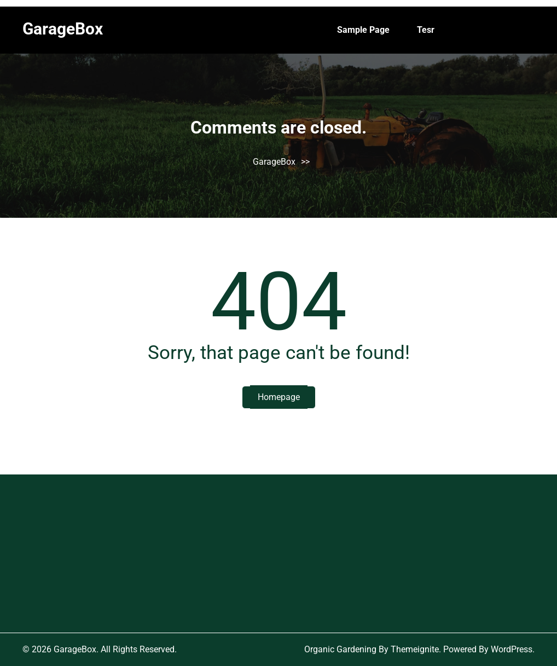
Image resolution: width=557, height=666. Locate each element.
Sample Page (363, 30)
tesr (425, 30)
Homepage (279, 397)
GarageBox (62, 28)
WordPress (511, 649)
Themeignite (415, 649)
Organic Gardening (340, 649)
